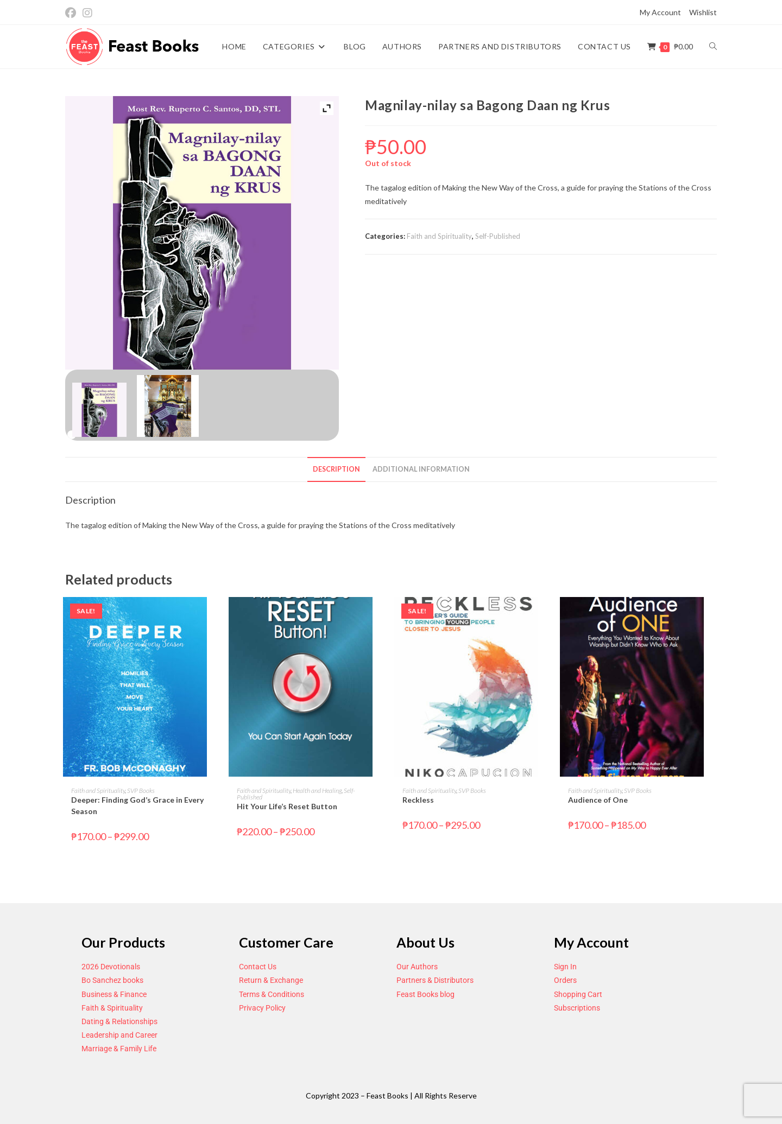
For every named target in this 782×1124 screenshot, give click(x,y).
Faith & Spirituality (112, 1008)
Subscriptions (577, 1008)
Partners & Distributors (435, 980)
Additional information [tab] (421, 469)
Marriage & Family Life (118, 1048)
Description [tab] (336, 469)
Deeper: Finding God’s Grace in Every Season (137, 805)
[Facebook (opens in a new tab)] (72, 12)
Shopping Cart (578, 994)
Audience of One (598, 799)
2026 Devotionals (110, 966)
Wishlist (703, 12)
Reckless (418, 799)
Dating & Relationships (119, 1021)
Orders (565, 980)
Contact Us (257, 966)
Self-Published (497, 236)
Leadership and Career (119, 1035)
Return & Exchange (271, 980)
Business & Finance (114, 994)
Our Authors (417, 966)
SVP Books (141, 790)
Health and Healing (317, 790)
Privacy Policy (262, 1008)
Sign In (565, 966)
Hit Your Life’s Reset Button (287, 806)
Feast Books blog (425, 994)
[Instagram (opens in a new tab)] (87, 12)
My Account (660, 12)
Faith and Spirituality (439, 236)
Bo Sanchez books (112, 980)
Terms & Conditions (271, 994)
